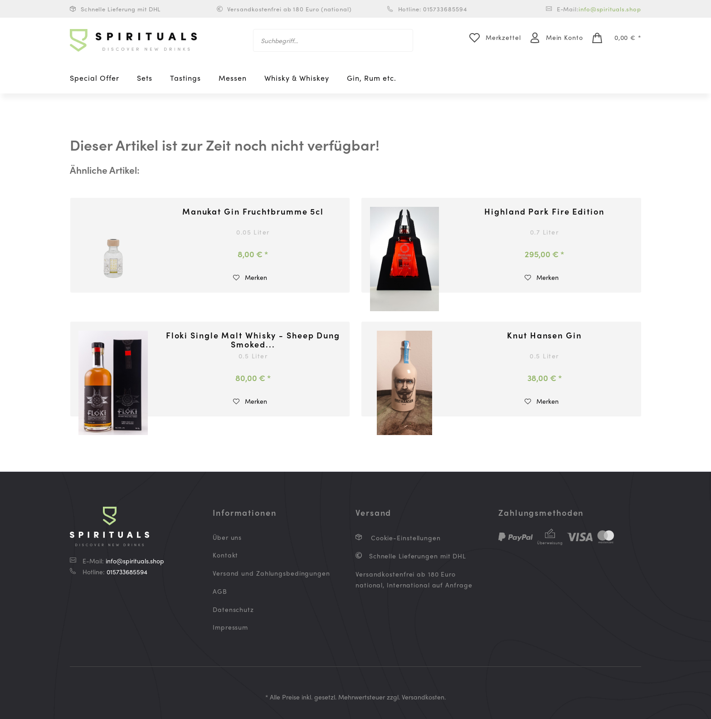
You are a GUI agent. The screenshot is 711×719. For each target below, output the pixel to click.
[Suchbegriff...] (333, 40)
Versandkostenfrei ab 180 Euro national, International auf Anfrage (414, 579)
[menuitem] (333, 40)
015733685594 (127, 571)
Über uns (227, 537)
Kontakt (225, 554)
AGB (220, 591)
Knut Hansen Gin (544, 336)
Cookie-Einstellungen (405, 537)
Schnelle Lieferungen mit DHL (416, 555)
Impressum (230, 626)
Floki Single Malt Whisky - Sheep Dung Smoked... (253, 340)
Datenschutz (233, 609)
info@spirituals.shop (610, 9)
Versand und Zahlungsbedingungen (271, 572)
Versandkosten (423, 696)
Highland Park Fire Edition (544, 212)
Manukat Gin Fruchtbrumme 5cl (253, 212)
